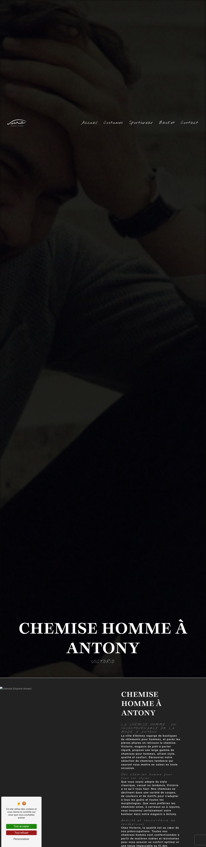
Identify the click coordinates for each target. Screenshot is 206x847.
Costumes (113, 122)
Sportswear (141, 122)
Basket (167, 122)
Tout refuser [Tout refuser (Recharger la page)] (21, 832)
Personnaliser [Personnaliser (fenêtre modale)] (21, 839)
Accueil (89, 122)
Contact (189, 122)
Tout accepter (21, 826)
